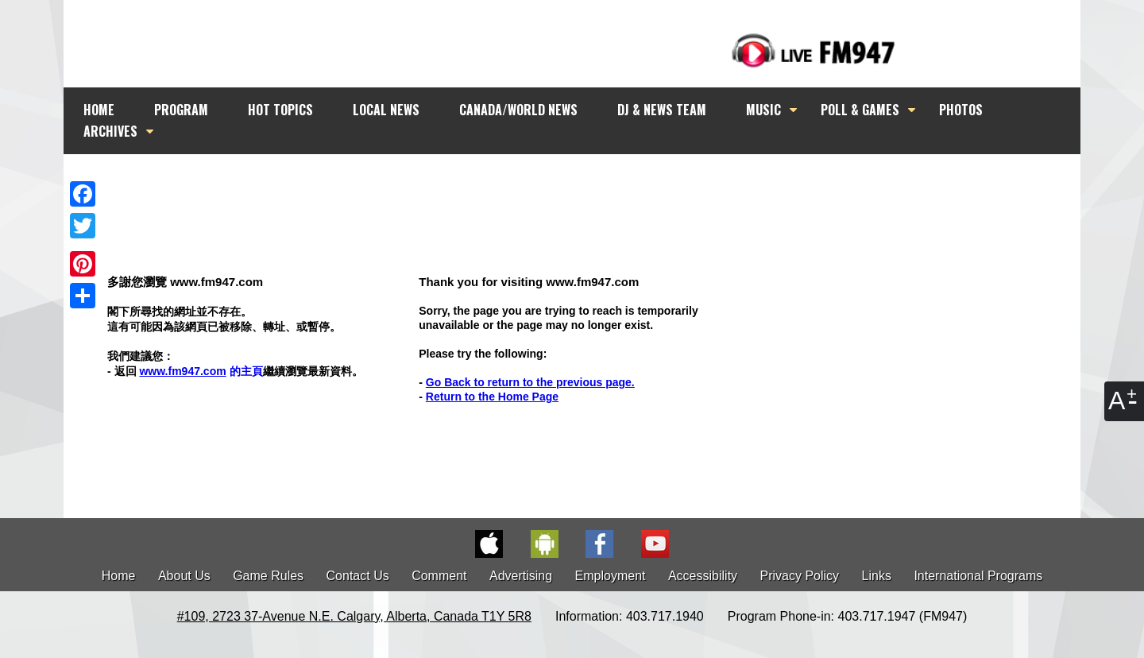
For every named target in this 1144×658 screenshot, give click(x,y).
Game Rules (268, 576)
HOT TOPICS (280, 109)
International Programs (978, 576)
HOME (98, 109)
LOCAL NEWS (386, 109)
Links (876, 576)
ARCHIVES (110, 131)
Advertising (520, 576)
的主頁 (200, 371)
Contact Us (358, 576)
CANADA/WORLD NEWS (518, 109)
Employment (610, 576)
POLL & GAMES (860, 109)
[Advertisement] (586, 184)
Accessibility (702, 576)
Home (119, 576)
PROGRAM (181, 109)
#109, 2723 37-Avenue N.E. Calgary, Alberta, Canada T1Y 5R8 (354, 616)
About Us (184, 576)
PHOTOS (961, 109)
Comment (439, 576)
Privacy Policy (800, 576)
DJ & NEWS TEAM (661, 109)
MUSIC (763, 109)
